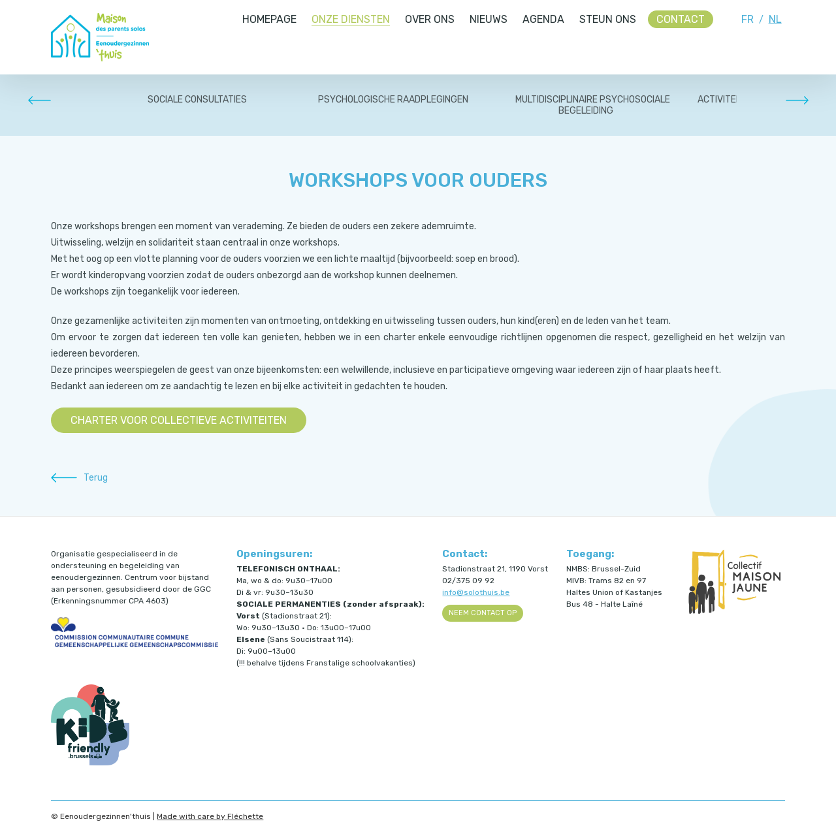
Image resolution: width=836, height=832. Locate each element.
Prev (39, 100)
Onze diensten (351, 19)
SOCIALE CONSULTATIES (197, 99)
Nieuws (488, 19)
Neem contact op (483, 613)
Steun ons (607, 19)
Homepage (269, 19)
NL (775, 19)
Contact (680, 19)
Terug (96, 477)
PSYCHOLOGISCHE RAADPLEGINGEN (393, 99)
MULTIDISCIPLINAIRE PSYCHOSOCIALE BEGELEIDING (592, 105)
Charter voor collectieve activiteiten (179, 420)
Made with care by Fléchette (210, 816)
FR (747, 19)
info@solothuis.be (475, 592)
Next (796, 100)
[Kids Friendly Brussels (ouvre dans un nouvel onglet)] (90, 762)
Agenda (543, 19)
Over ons (430, 19)
